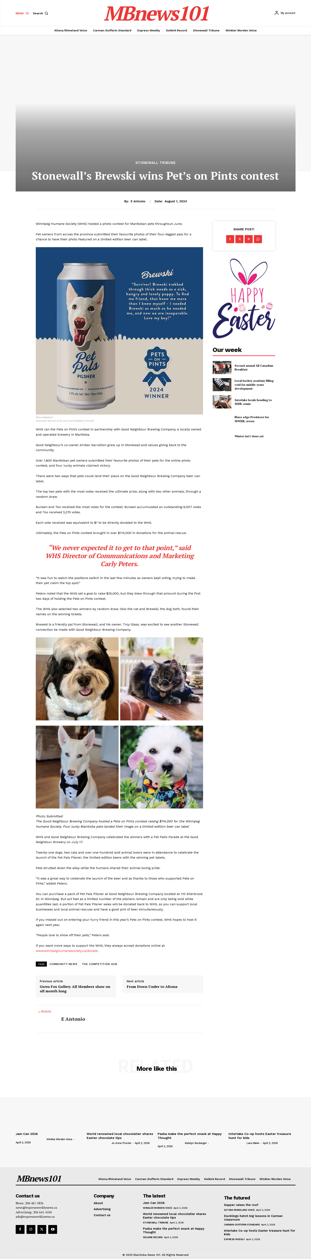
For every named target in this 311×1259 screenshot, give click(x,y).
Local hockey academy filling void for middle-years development (254, 384)
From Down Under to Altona (152, 986)
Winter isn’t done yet (249, 436)
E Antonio (138, 201)
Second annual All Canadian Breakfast (254, 367)
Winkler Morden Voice (59, 1139)
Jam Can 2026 (27, 1134)
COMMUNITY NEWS (63, 964)
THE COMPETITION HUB (99, 964)
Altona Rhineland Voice (239, 1210)
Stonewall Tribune (155, 163)
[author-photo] (31, 1139)
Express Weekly (234, 1239)
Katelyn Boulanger (196, 1143)
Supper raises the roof (241, 1205)
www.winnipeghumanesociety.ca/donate (67, 951)
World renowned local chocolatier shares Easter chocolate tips (120, 1136)
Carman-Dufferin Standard (242, 1224)
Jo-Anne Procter (121, 1143)
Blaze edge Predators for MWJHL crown (252, 419)
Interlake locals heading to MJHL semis (253, 402)
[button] (41, 13)
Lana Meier (252, 1143)
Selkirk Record (153, 1237)
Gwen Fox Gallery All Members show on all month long (75, 988)
